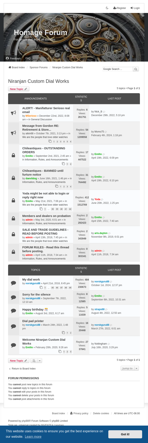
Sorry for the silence (36, 294)
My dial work (31, 279)
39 (57, 209)
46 (57, 287)
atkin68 (29, 133)
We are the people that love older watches (45, 137)
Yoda (97, 199)
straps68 (99, 309)
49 (70, 287)
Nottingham (101, 343)
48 (66, 287)
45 (53, 287)
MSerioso (31, 115)
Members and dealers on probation (46, 216)
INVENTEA (47, 425)
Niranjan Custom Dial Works (38, 81)
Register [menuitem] (119, 8)
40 (61, 209)
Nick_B (98, 111)
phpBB (25, 421)
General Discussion (41, 119)
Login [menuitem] (135, 8)
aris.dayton (101, 233)
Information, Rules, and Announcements (46, 159)
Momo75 (99, 131)
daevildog (31, 178)
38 (53, 209)
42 (70, 209)
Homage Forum (40, 32)
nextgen (59, 425)
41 (66, 209)
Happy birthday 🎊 (35, 309)
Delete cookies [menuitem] (101, 413)
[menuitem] (13, 58)
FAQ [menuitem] (28, 58)
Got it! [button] (125, 434)
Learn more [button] (33, 436)
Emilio (29, 156)
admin (29, 219)
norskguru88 (33, 283)
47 (61, 287)
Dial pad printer (33, 321)
